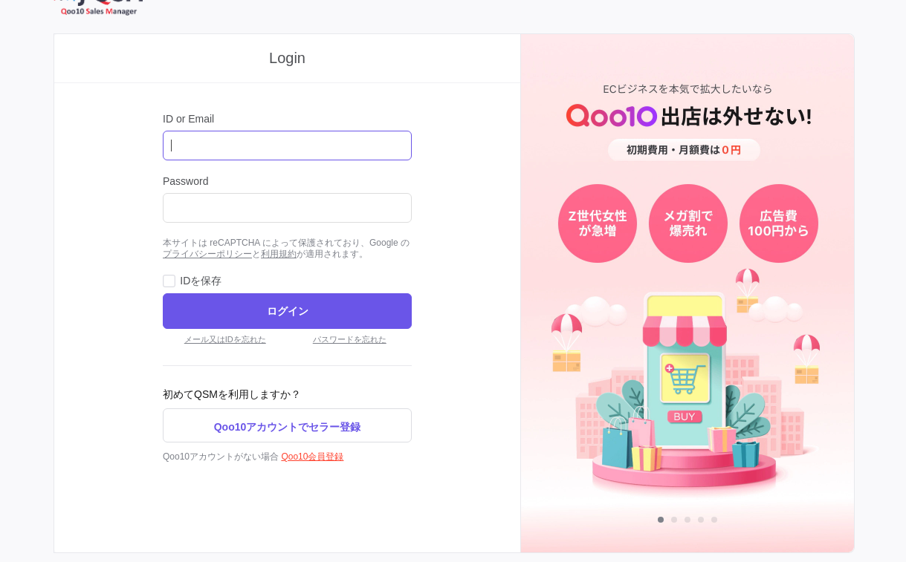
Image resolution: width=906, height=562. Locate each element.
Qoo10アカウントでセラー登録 (287, 427)
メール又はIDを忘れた (225, 339)
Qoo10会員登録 (312, 456)
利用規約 (279, 254)
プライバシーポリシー (207, 254)
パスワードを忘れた (349, 339)
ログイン (287, 311)
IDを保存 (200, 281)
